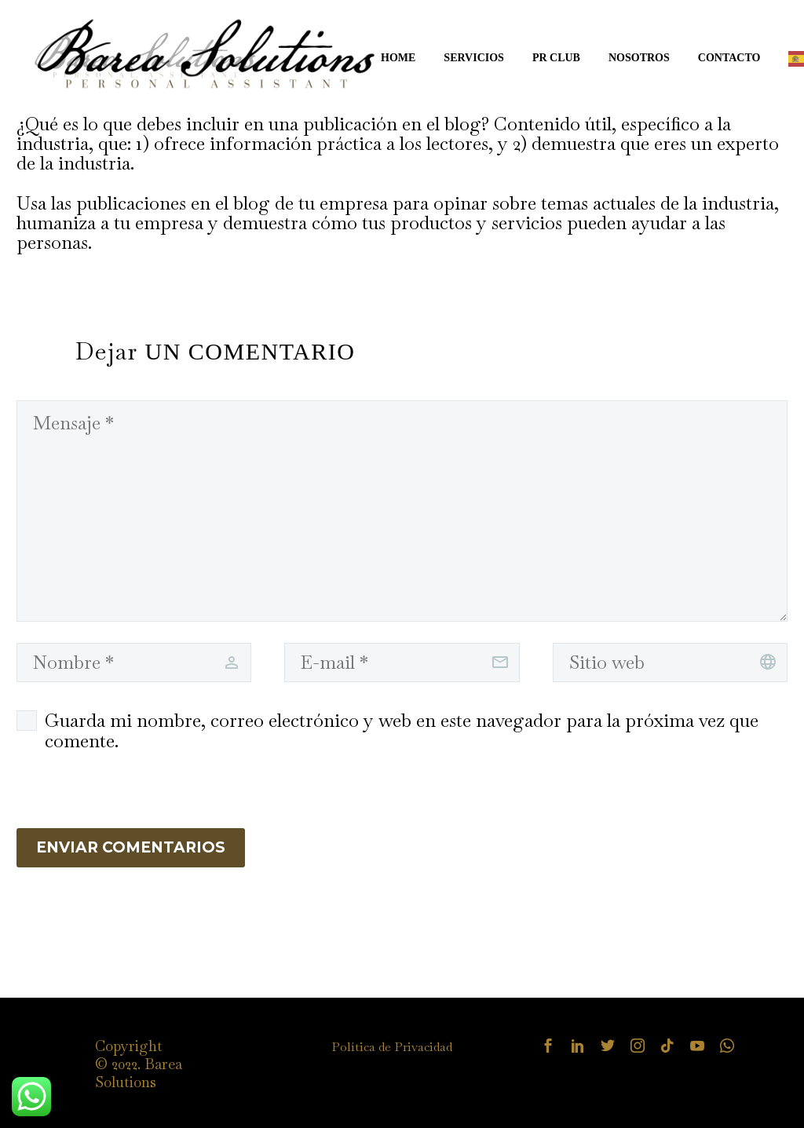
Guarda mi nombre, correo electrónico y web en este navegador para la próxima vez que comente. (401, 730)
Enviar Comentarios (130, 847)
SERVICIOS (474, 58)
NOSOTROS (639, 58)
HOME (398, 58)
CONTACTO (729, 58)
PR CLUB (556, 58)
